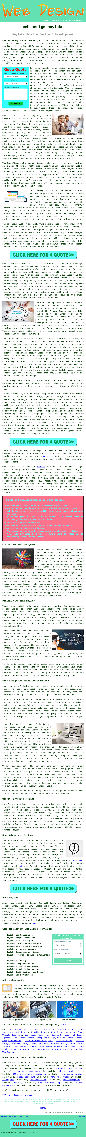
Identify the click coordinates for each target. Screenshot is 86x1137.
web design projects (63, 425)
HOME (46, 20)
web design (35, 394)
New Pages (12, 1117)
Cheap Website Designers (39, 1041)
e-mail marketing (26, 1077)
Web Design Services (21, 1029)
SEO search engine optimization (30, 1074)
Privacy (82, 1117)
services (46, 434)
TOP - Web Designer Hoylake (17, 1095)
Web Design (8, 467)
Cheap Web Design (46, 1038)
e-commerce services (73, 1074)
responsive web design (29, 397)
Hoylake (49, 111)
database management (29, 1071)
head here (77, 860)
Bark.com (47, 456)
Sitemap (4, 1117)
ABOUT (60, 20)
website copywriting (49, 1083)
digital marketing (69, 1071)
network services (60, 1077)
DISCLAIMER (78, 20)
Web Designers (42, 1029)
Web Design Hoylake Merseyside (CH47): (23, 41)
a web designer (10, 1068)
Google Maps (40, 74)
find (10, 903)
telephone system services (69, 1068)
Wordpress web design (48, 402)
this (21, 866)
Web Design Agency (35, 1035)
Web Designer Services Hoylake (27, 929)
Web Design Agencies (63, 1032)
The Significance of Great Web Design (23, 163)
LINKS (53, 20)
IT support (8, 1080)
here (22, 843)
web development (71, 1080)
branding (17, 1083)
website (6, 46)
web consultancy (38, 1080)
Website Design (39, 1032)
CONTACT (68, 20)
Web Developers (61, 1029)
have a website (10, 158)
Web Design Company (24, 1038)
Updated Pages (23, 1117)
